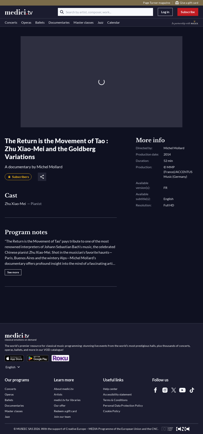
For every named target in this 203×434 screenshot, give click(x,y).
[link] (14, 358)
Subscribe (188, 12)
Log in (165, 12)
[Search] (61, 12)
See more (13, 272)
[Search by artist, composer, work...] (105, 12)
